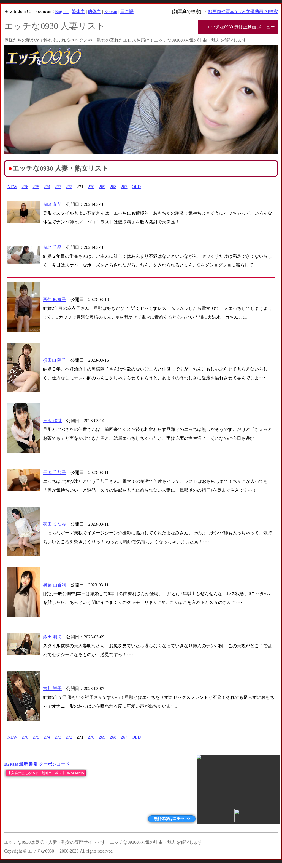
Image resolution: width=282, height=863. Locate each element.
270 (91, 186)
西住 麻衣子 (54, 299)
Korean (110, 11)
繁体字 (78, 11)
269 (102, 186)
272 (69, 186)
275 (36, 186)
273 (58, 186)
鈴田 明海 (52, 637)
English (62, 11)
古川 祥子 (52, 688)
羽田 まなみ (54, 524)
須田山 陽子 (54, 360)
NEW (12, 186)
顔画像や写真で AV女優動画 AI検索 (243, 11)
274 (47, 186)
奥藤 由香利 (54, 584)
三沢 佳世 (52, 420)
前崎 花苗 (52, 204)
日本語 (127, 11)
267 (124, 186)
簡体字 (94, 11)
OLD (136, 186)
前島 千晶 (52, 247)
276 (25, 186)
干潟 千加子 (54, 472)
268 (113, 186)
